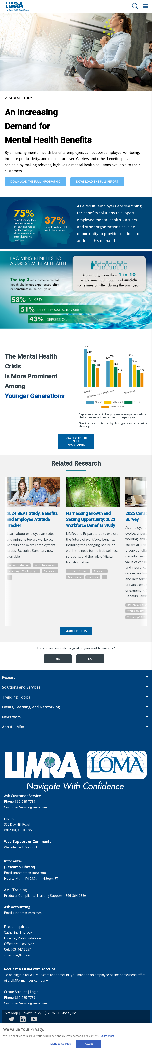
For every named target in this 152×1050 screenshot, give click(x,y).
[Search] (135, 6)
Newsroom (11, 717)
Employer (92, 577)
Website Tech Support (20, 847)
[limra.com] (17, 6)
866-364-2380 (76, 895)
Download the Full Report (97, 181)
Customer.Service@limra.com (25, 807)
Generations (75, 577)
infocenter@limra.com (29, 873)
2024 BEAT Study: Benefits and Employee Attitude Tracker (32, 519)
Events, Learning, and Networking (31, 707)
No (90, 659)
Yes (57, 659)
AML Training (15, 889)
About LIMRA (13, 726)
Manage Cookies (60, 1045)
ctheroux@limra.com (19, 955)
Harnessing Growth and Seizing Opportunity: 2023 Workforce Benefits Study (90, 519)
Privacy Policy (31, 1013)
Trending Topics (16, 697)
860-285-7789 (25, 801)
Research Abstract (19, 565)
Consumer (100, 571)
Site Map (11, 1013)
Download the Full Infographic (35, 181)
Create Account (15, 992)
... (9, 577)
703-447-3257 (21, 949)
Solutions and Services (21, 687)
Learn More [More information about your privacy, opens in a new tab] (107, 1037)
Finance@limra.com (27, 913)
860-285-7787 (24, 944)
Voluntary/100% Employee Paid (24, 571)
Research (9, 677)
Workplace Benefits (45, 565)
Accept (89, 1045)
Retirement (50, 571)
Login (34, 992)
